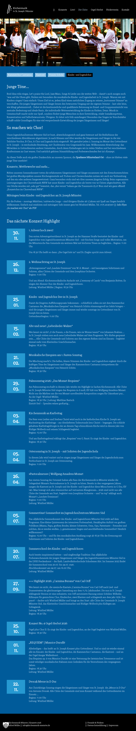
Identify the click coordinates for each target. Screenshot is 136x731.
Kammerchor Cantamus (20, 74)
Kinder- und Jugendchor (79, 74)
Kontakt (125, 9)
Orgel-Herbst (97, 9)
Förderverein (112, 9)
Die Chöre (83, 9)
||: (54, 9)
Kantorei (40, 74)
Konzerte (62, 9)
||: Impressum (112, 725)
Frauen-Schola (56, 74)
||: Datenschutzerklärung (95, 725)
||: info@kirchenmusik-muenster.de (35, 725)
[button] (6, 725)
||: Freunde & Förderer (94, 722)
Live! (72, 9)
